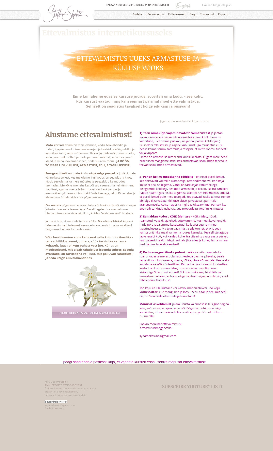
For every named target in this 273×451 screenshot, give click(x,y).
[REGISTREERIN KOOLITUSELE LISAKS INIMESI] (89, 312)
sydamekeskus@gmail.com (157, 336)
